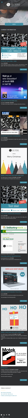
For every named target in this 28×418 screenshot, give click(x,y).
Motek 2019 (4, 367)
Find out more (23, 69)
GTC (3, 416)
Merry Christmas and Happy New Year (12, 175)
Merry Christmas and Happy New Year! (12, 332)
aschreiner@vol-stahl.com (10, 395)
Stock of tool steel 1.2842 (8, 61)
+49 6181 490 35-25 (8, 394)
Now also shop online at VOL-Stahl (11, 292)
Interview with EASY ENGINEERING (10, 136)
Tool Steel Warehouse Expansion (11, 213)
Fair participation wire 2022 (9, 100)
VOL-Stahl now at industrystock (11, 256)
